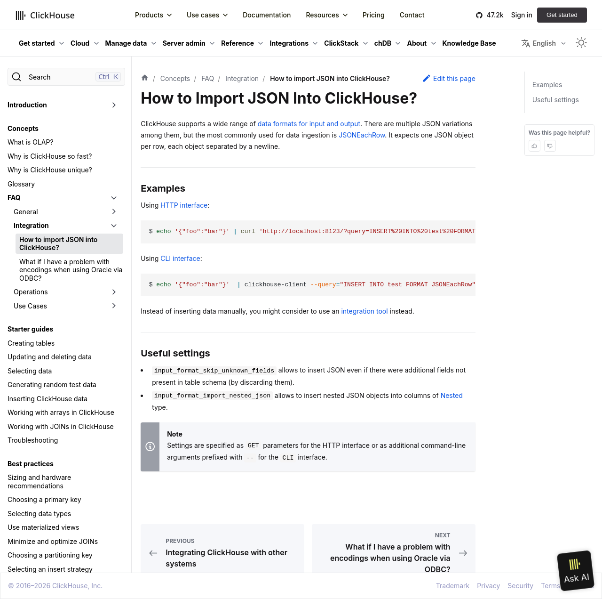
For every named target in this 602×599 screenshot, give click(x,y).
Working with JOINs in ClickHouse (61, 426)
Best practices (31, 464)
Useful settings (555, 100)
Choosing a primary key (44, 499)
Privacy (488, 586)
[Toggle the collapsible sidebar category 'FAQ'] (113, 198)
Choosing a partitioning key (50, 555)
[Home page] (145, 78)
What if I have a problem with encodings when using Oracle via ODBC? (70, 270)
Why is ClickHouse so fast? (50, 156)
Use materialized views (43, 527)
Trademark (452, 586)
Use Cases (30, 306)
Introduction (27, 105)
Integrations (289, 43)
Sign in (521, 15)
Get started (562, 14)
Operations (31, 292)
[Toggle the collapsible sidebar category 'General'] (113, 212)
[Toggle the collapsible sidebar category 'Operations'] (113, 292)
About (417, 43)
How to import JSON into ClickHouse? (58, 243)
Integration (31, 225)
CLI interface (180, 258)
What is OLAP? (31, 142)
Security (520, 586)
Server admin (184, 43)
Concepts (23, 128)
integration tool (364, 311)
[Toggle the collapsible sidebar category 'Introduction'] (113, 105)
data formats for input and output (309, 124)
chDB (382, 43)
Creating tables (31, 343)
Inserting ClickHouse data (47, 399)
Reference (237, 43)
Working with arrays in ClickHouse (61, 412)
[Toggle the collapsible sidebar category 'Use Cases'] (113, 306)
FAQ (14, 198)
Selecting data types (39, 514)
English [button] (538, 43)
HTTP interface (183, 205)
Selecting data (30, 371)
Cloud (80, 43)
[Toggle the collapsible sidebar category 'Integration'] (113, 225)
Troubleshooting (33, 440)
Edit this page (448, 78)
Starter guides (30, 329)
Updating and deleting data (50, 357)
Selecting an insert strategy (50, 569)
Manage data (126, 43)
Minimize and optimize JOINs (53, 541)
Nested (452, 395)
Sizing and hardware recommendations (39, 481)
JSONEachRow (362, 135)
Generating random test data (52, 384)
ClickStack (341, 43)
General (26, 212)
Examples (547, 85)
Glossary (21, 184)
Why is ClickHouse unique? (50, 170)
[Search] (66, 77)
